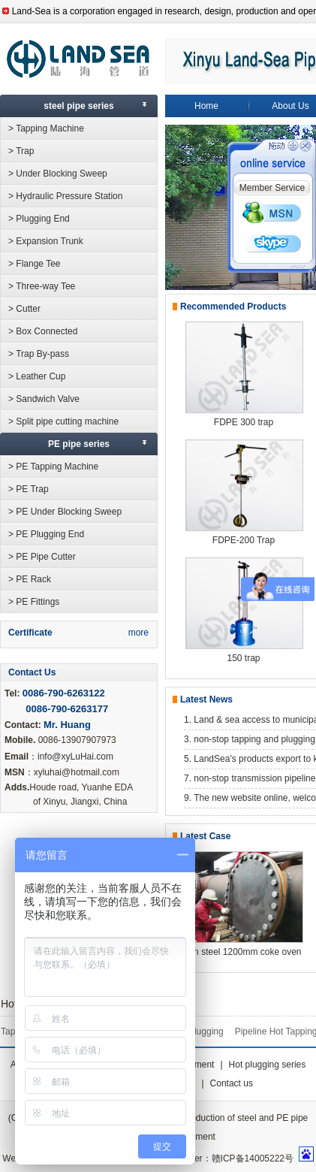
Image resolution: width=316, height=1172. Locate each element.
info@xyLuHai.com (75, 756)
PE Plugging (199, 1031)
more (138, 632)
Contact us (231, 1083)
